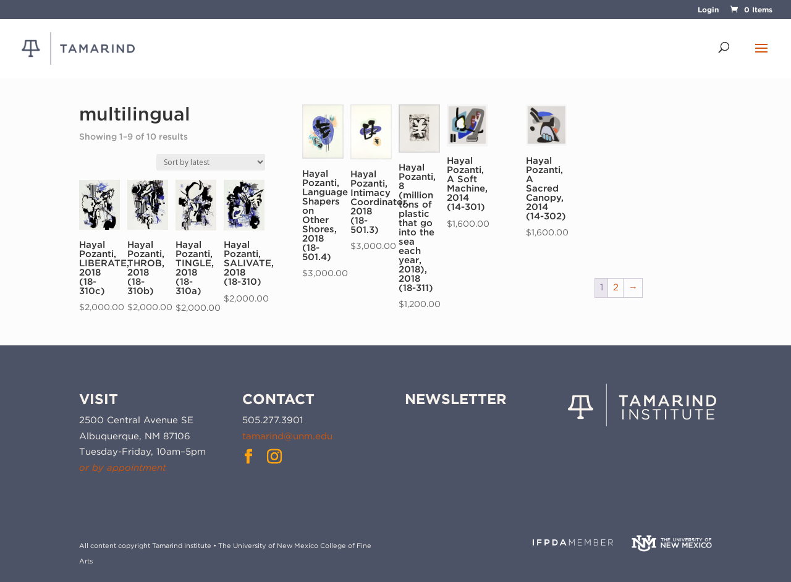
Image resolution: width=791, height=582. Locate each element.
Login (708, 10)
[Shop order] (210, 162)
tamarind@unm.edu (287, 436)
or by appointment (122, 467)
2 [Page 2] (616, 287)
